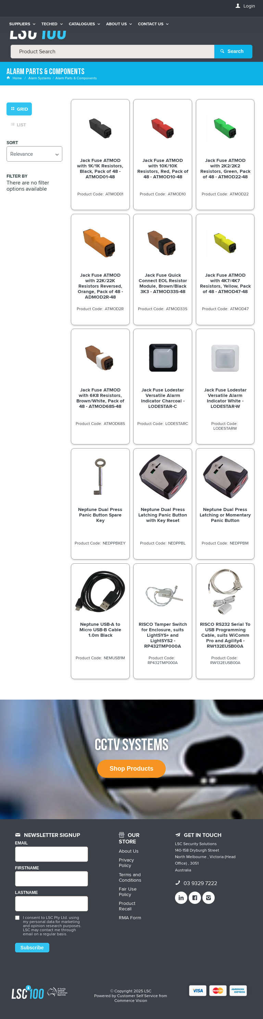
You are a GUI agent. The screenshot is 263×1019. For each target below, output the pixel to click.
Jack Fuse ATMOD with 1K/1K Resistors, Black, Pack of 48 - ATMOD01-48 (100, 168)
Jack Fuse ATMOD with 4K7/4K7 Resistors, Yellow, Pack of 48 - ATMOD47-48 (225, 283)
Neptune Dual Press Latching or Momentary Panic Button (225, 514)
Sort (12, 142)
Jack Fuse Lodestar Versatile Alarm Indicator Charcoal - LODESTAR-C (163, 398)
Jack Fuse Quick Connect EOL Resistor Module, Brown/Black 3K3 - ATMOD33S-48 (163, 283)
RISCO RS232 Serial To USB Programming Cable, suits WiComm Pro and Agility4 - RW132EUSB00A (225, 634)
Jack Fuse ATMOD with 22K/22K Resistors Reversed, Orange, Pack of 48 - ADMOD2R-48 (100, 285)
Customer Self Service (137, 995)
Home (15, 77)
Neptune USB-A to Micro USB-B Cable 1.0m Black (100, 629)
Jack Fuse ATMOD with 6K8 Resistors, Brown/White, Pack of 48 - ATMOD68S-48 (100, 398)
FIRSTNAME (27, 868)
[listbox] (34, 153)
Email (21, 843)
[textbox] (112, 51)
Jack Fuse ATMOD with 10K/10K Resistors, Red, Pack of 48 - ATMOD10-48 (162, 168)
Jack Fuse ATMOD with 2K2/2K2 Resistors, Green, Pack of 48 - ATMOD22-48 (225, 168)
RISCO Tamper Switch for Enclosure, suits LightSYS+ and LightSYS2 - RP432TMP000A (163, 634)
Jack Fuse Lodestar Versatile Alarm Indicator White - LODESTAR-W (225, 398)
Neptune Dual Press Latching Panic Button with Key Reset (162, 514)
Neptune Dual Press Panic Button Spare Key (100, 514)
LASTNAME (26, 893)
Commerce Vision (130, 1000)
